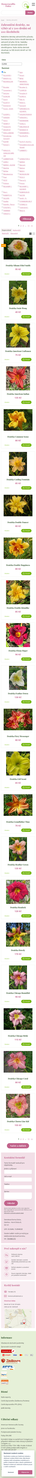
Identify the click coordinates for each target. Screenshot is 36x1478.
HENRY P (6, 124)
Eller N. (22, 100)
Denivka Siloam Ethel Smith (18, 265)
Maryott (22, 165)
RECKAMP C (7, 186)
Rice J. (5, 192)
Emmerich (7, 106)
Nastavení (11, 1472)
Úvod (2, 20)
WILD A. (22, 211)
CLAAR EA (23, 90)
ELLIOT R (6, 103)
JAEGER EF (7, 130)
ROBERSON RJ (24, 192)
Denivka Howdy (18, 950)
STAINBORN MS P (26, 201)
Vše (4, 72)
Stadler (6, 201)
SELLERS (6, 198)
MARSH (22, 162)
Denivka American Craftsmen (18, 351)
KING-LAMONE (8, 133)
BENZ (21, 78)
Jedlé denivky (5, 1408)
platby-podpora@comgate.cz (16, 1448)
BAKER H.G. (7, 78)
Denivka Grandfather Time (18, 822)
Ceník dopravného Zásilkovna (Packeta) (15, 1401)
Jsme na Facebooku (8, 1428)
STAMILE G (23, 204)
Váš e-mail (8, 1176)
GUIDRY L (6, 114)
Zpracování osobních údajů (11, 1347)
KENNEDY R (24, 130)
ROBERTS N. (7, 195)
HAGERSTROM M (26, 114)
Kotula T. (6, 145)
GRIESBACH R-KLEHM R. (25, 110)
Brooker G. (23, 87)
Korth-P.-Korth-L (25, 142)
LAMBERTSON (8, 159)
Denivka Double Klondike (18, 608)
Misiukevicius (8, 174)
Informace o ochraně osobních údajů (14, 1213)
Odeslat (11, 1203)
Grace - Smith (8, 109)
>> (32, 225)
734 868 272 (11, 1239)
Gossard (23, 106)
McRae (5, 171)
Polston (6, 183)
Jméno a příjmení (10, 1169)
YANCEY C (6, 214)
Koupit (27, 274)
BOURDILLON (8, 82)
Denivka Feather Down (18, 693)
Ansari (22, 75)
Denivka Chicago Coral (18, 1078)
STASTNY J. (7, 207)
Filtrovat (27, 218)
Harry (5, 121)
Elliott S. (22, 103)
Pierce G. (23, 180)
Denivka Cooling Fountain (18, 479)
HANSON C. (24, 118)
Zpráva (6, 1191)
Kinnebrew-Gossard (7, 137)
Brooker (6, 87)
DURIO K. (23, 96)
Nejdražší (5, 233)
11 (29, 225)
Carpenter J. (7, 90)
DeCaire (6, 93)
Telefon (7, 1184)
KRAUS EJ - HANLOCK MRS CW (8, 153)
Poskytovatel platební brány (11, 1432)
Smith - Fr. (23, 198)
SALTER (22, 195)
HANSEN (6, 118)
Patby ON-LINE (6, 1436)
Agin (21, 72)
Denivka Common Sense (18, 436)
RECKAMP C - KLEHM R (24, 187)
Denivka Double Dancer (18, 522)
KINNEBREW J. (24, 133)
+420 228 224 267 (10, 1450)
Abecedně (14, 233)
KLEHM (5, 142)
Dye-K (5, 100)
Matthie (6, 168)
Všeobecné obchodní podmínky (12, 1343)
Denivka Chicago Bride (18, 1035)
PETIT (5, 180)
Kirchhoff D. (24, 136)
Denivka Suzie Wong (18, 308)
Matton (22, 168)
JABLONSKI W (24, 127)
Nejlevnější (17, 230)
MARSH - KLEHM (9, 165)
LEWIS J (5, 162)
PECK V (22, 177)
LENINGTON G (25, 159)
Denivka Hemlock (18, 907)
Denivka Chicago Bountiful (18, 993)
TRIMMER (6, 211)
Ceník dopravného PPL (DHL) (11, 1404)
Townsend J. (24, 207)
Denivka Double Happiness (18, 565)
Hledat (30, 13)
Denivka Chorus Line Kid (18, 1121)
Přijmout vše (25, 1472)
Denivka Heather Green (18, 864)
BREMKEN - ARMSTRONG (24, 83)
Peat (5, 177)
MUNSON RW (24, 174)
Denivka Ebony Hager (18, 650)
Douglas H (23, 93)
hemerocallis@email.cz (15, 1296)
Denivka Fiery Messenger (18, 736)
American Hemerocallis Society (12, 1425)
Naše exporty (6, 1397)
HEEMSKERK (24, 121)
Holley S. (23, 124)
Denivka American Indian (18, 394)
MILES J (22, 171)
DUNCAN (6, 96)
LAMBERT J (23, 150)
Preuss (22, 183)
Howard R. (7, 127)
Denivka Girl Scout (18, 779)
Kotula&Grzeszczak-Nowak (26, 146)
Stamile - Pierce (8, 204)
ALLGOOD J (7, 75)
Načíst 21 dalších (18, 1145)
